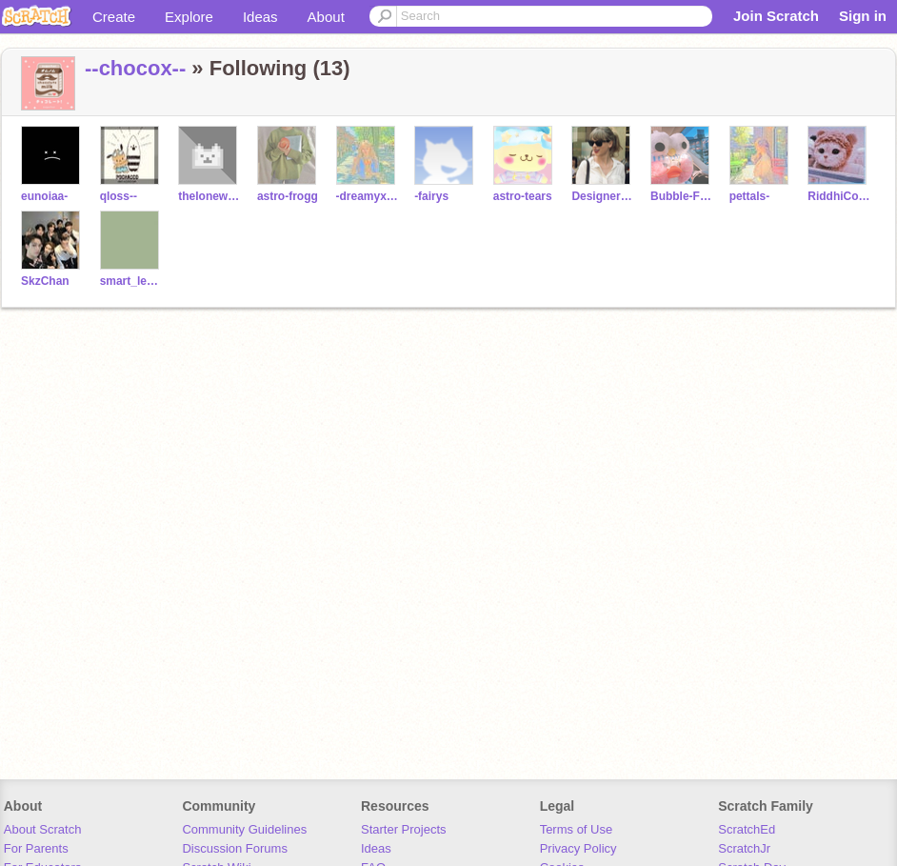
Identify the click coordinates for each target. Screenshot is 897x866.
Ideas (260, 17)
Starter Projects (404, 829)
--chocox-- (135, 68)
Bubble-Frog (682, 196)
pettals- (749, 196)
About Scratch (43, 829)
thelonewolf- (210, 196)
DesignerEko (603, 196)
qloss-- (118, 196)
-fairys (431, 196)
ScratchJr (744, 848)
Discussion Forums (235, 848)
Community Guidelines (244, 829)
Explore (189, 17)
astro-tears (522, 196)
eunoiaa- (44, 196)
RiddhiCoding (839, 196)
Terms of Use (576, 829)
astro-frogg (287, 196)
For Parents (36, 848)
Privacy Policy (578, 848)
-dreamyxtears (368, 196)
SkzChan (45, 281)
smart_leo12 (132, 281)
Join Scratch (776, 16)
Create (113, 17)
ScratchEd (746, 829)
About (326, 17)
